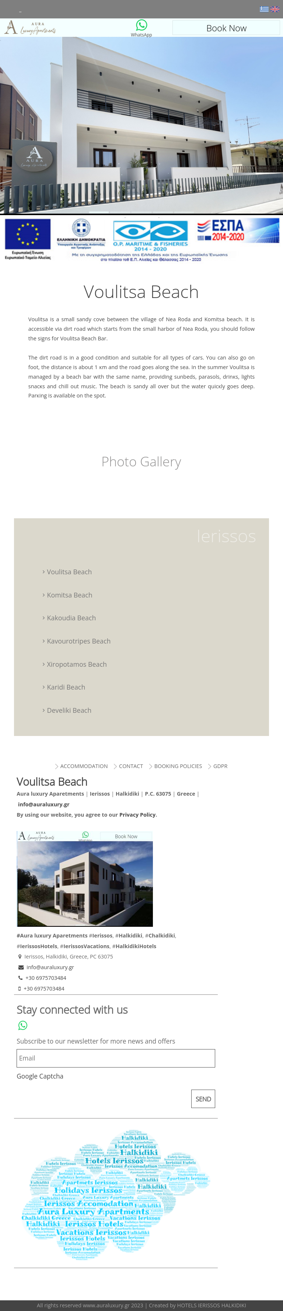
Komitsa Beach (69, 594)
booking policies (178, 766)
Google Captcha (40, 1076)
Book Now (226, 28)
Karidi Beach (66, 687)
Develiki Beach (69, 710)
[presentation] (73, 1099)
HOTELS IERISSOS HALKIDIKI (211, 1305)
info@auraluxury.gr (44, 804)
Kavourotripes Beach (79, 641)
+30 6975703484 (41, 977)
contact (131, 766)
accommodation (84, 766)
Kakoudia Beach (71, 617)
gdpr (220, 766)
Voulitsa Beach (56, 27)
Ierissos (226, 535)
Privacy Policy (137, 814)
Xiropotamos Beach (77, 664)
